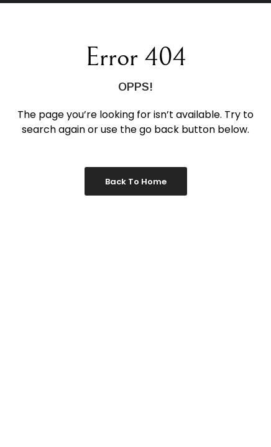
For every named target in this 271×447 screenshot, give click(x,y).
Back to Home (136, 181)
